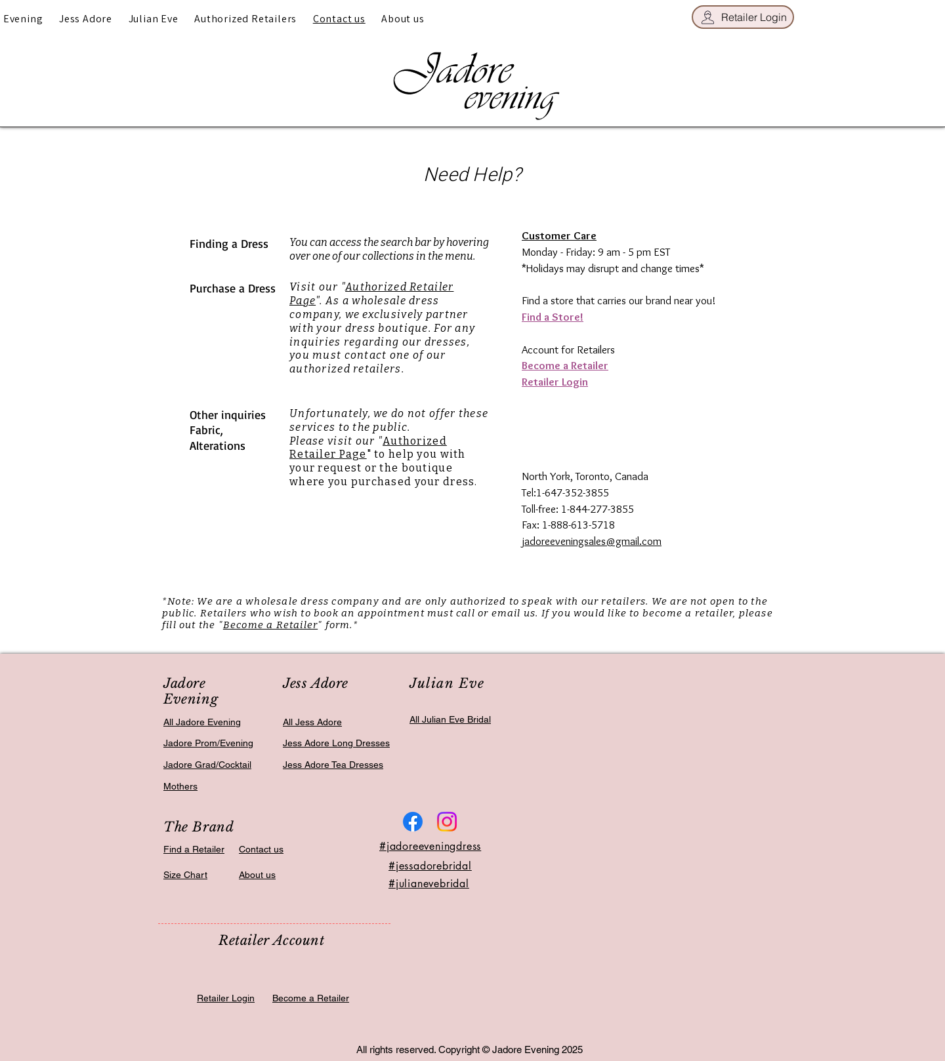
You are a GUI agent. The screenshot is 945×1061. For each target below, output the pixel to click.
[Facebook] (413, 822)
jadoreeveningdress (434, 846)
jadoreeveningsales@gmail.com (592, 541)
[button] (86, 19)
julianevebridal (432, 884)
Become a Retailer (270, 625)
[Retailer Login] (743, 17)
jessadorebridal (434, 866)
